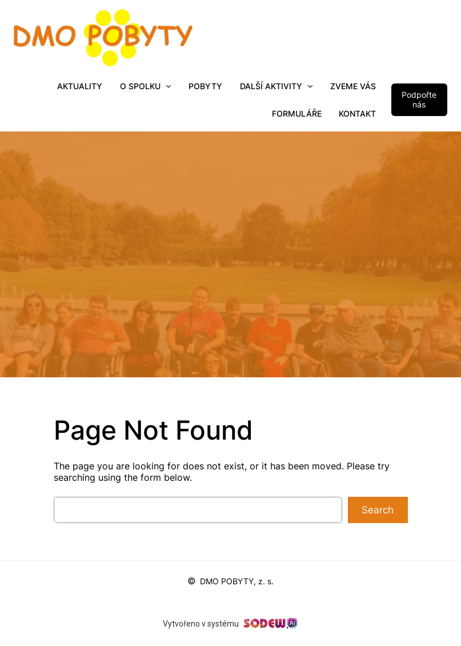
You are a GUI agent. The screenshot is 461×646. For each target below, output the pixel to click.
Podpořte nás (419, 99)
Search (378, 510)
